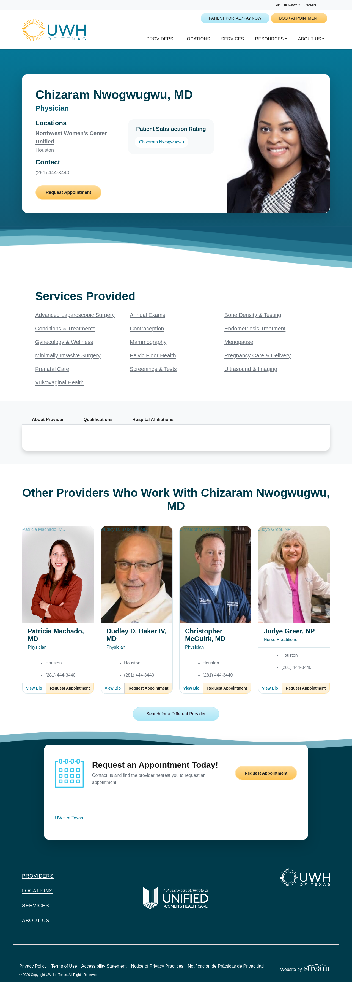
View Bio (34, 694)
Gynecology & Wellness (64, 348)
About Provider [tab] (48, 425)
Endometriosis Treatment (254, 334)
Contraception (147, 334)
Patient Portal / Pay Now (235, 18)
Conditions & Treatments (65, 334)
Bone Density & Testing (252, 321)
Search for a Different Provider (176, 719)
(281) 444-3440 (52, 178)
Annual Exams (147, 321)
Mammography (148, 348)
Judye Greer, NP (289, 636)
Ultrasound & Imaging (250, 375)
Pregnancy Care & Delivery (257, 361)
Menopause (238, 348)
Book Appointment (299, 18)
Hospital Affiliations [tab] (153, 425)
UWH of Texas (69, 823)
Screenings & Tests (153, 375)
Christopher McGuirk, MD (205, 640)
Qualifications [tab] (98, 425)
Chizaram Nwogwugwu (161, 147)
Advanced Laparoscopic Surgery (75, 321)
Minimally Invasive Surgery (68, 361)
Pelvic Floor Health (153, 361)
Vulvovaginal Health (59, 388)
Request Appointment (68, 198)
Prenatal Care (52, 375)
